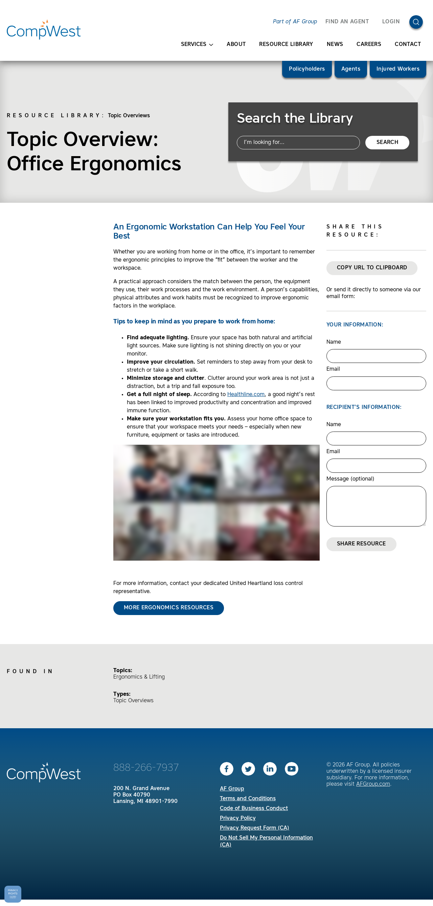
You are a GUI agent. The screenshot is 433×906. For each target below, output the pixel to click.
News (335, 44)
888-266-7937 (146, 768)
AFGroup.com (373, 784)
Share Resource (361, 544)
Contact (408, 44)
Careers (369, 44)
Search (387, 142)
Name (333, 342)
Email (333, 369)
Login (391, 22)
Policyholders (307, 69)
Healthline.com (246, 394)
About (236, 44)
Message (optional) (350, 479)
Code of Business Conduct (254, 808)
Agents (350, 69)
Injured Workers (398, 69)
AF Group (232, 789)
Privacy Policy (238, 818)
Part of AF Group (295, 22)
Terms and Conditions (248, 799)
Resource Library (286, 44)
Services (197, 45)
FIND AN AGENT (347, 22)
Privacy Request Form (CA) (254, 828)
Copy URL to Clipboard (372, 268)
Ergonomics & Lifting (139, 677)
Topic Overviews (129, 116)
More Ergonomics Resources (168, 608)
